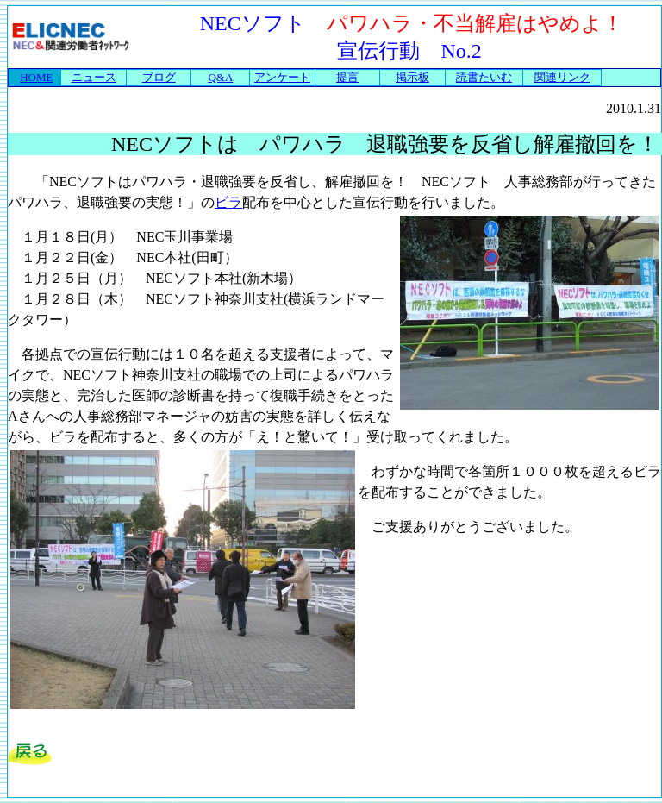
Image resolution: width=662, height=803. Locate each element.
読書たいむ (484, 77)
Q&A (220, 77)
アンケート (282, 77)
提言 (347, 77)
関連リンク (562, 77)
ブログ (159, 77)
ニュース (94, 77)
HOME (36, 77)
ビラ (228, 202)
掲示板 (412, 77)
